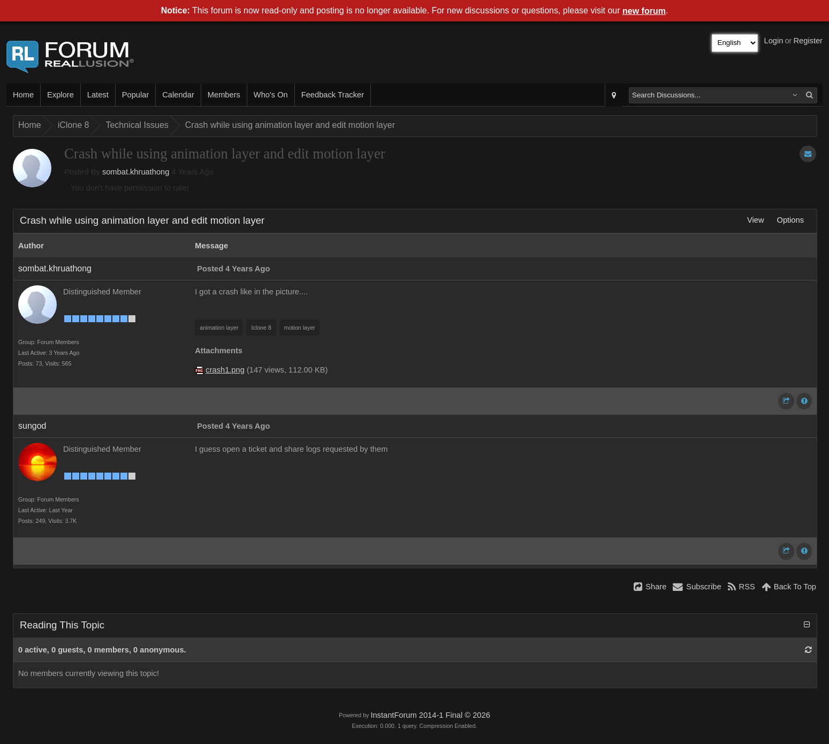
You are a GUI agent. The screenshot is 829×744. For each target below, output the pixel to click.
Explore (60, 94)
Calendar (178, 94)
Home (23, 94)
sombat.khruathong (135, 172)
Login (774, 40)
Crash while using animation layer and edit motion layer (290, 125)
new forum (644, 11)
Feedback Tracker (332, 94)
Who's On (270, 94)
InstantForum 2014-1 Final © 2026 (430, 715)
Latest (98, 94)
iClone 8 (73, 125)
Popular (136, 94)
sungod (32, 425)
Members (224, 94)
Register (808, 40)
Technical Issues (136, 125)
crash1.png (225, 370)
